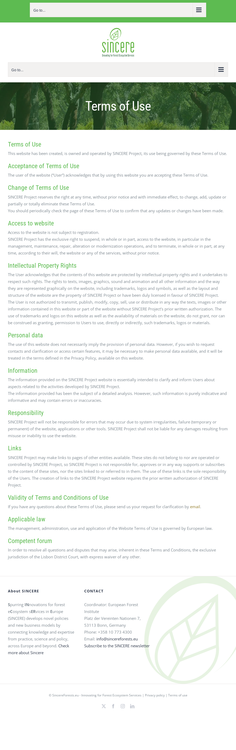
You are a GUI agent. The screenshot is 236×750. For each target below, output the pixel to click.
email (195, 506)
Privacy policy (155, 695)
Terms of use (177, 695)
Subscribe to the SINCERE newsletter (117, 645)
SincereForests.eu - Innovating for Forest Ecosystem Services (96, 695)
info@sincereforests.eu (117, 638)
